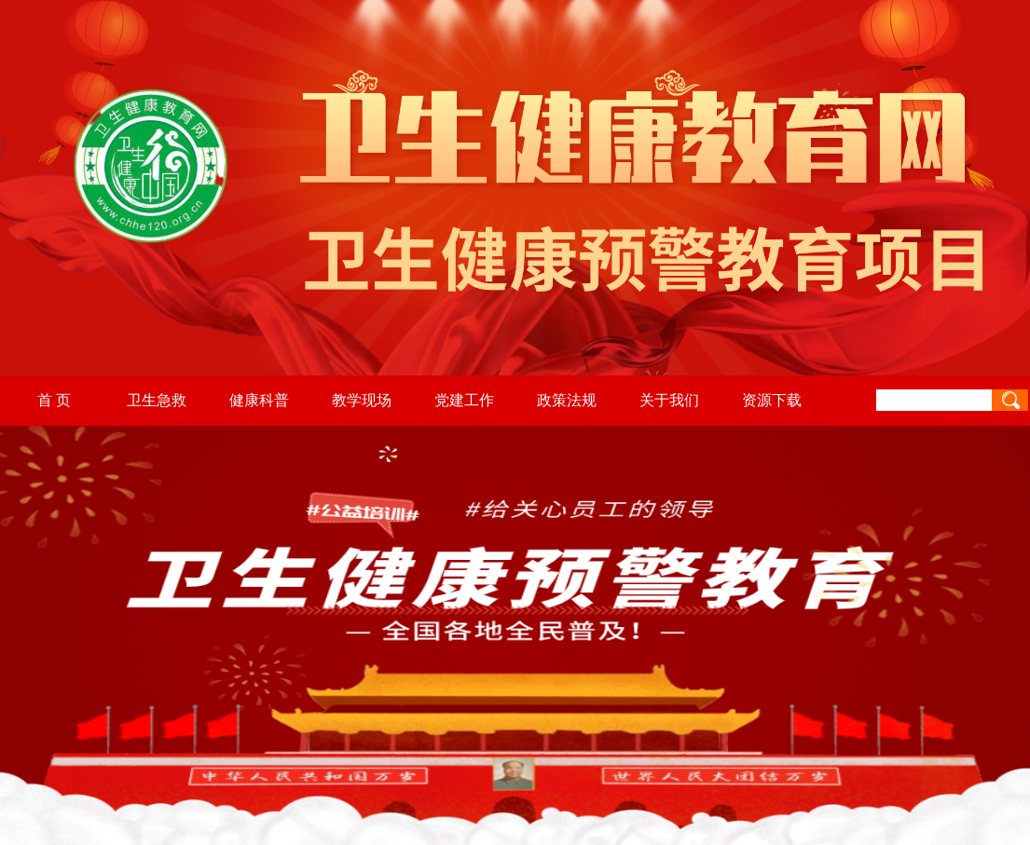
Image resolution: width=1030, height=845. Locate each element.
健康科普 (259, 400)
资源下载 (772, 400)
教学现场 (361, 400)
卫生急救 (156, 400)
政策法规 (567, 400)
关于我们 (669, 400)
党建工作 (464, 400)
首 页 (54, 400)
